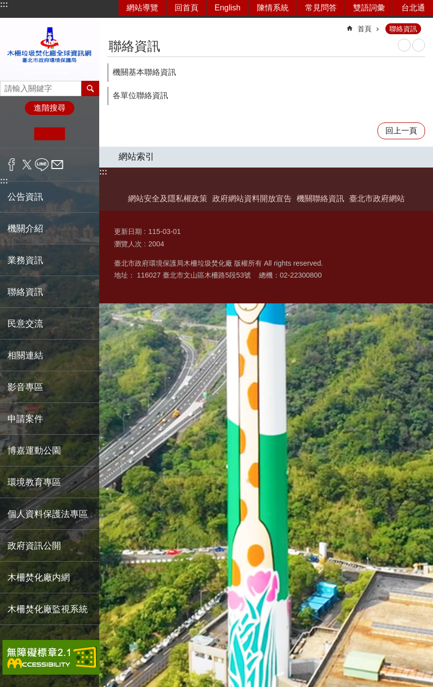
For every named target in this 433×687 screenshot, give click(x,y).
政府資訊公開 (34, 546)
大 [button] (80, 133)
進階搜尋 (49, 108)
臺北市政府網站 (377, 198)
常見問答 (321, 7)
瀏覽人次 (128, 244)
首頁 (364, 29)
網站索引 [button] (136, 157)
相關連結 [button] (25, 355)
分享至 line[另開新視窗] (42, 164)
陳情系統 (273, 7)
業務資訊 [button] (25, 260)
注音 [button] (418, 45)
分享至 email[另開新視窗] (57, 164)
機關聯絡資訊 (320, 198)
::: (4, 4)
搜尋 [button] (90, 88)
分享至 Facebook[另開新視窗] (11, 164)
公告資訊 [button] (25, 197)
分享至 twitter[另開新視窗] (27, 164)
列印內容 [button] (404, 45)
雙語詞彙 (369, 7)
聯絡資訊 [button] (25, 292)
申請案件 (25, 419)
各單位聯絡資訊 (140, 95)
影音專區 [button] (25, 387)
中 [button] (49, 133)
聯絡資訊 (403, 29)
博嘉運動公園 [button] (34, 451)
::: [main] (114, 24)
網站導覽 (142, 7)
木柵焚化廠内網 (38, 577)
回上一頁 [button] (401, 130)
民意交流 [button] (25, 324)
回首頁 (186, 7)
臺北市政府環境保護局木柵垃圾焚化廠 (49, 49)
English (228, 7)
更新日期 (128, 231)
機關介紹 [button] (25, 228)
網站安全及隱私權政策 (167, 198)
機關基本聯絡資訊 (144, 72)
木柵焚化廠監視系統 (47, 609)
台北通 (413, 7)
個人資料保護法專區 (47, 514)
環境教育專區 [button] (34, 482)
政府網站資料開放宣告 (252, 198)
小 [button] (19, 133)
